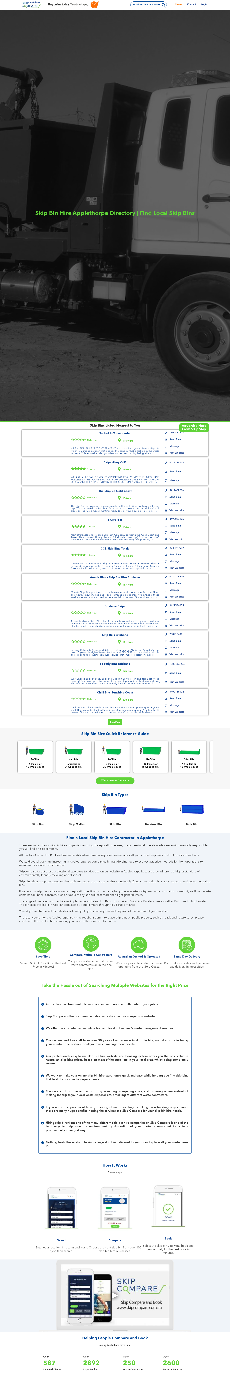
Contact (191, 4)
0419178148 (176, 463)
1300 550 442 (177, 664)
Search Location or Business (146, 5)
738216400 (175, 634)
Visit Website (176, 453)
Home (178, 4)
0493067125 (176, 519)
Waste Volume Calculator (115, 781)
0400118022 (176, 692)
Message (174, 446)
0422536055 (176, 605)
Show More (115, 722)
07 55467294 (176, 548)
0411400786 (176, 490)
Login (204, 5)
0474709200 (176, 577)
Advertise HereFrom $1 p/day (194, 427)
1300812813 (176, 433)
